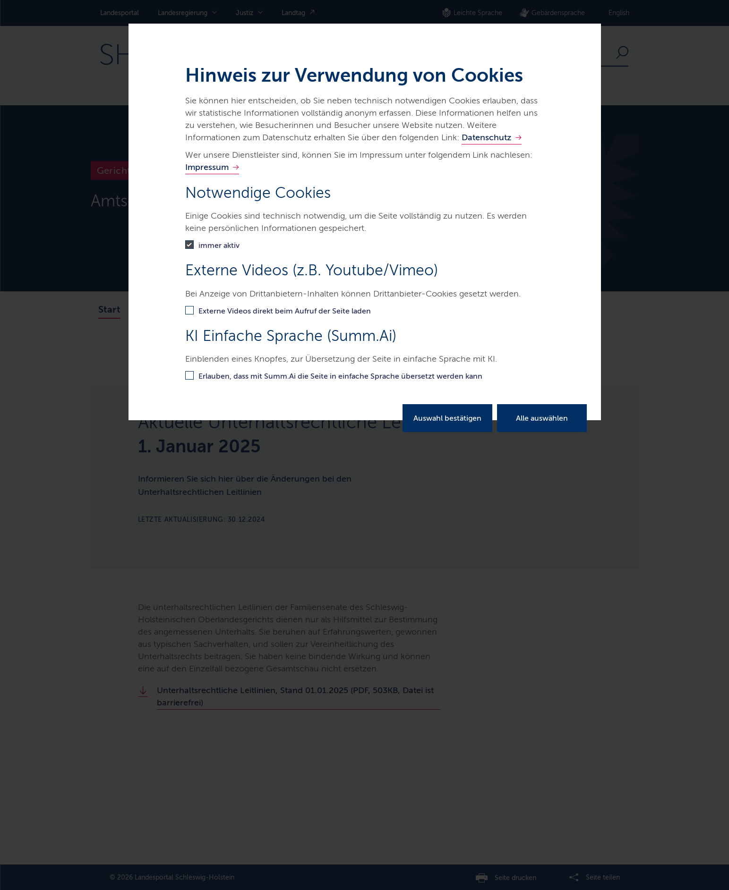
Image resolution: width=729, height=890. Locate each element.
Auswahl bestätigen (447, 418)
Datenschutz (486, 137)
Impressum (207, 167)
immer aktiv (219, 245)
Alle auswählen (542, 418)
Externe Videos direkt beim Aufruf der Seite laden (284, 310)
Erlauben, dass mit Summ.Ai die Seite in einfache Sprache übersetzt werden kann (340, 376)
